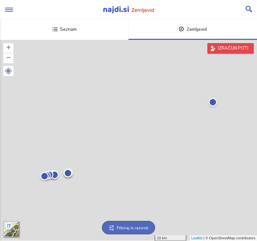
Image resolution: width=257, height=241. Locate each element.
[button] (8, 71)
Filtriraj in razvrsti (128, 228)
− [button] (8, 58)
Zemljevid (193, 29)
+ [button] (8, 48)
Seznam (64, 29)
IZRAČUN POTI (233, 48)
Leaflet (196, 238)
